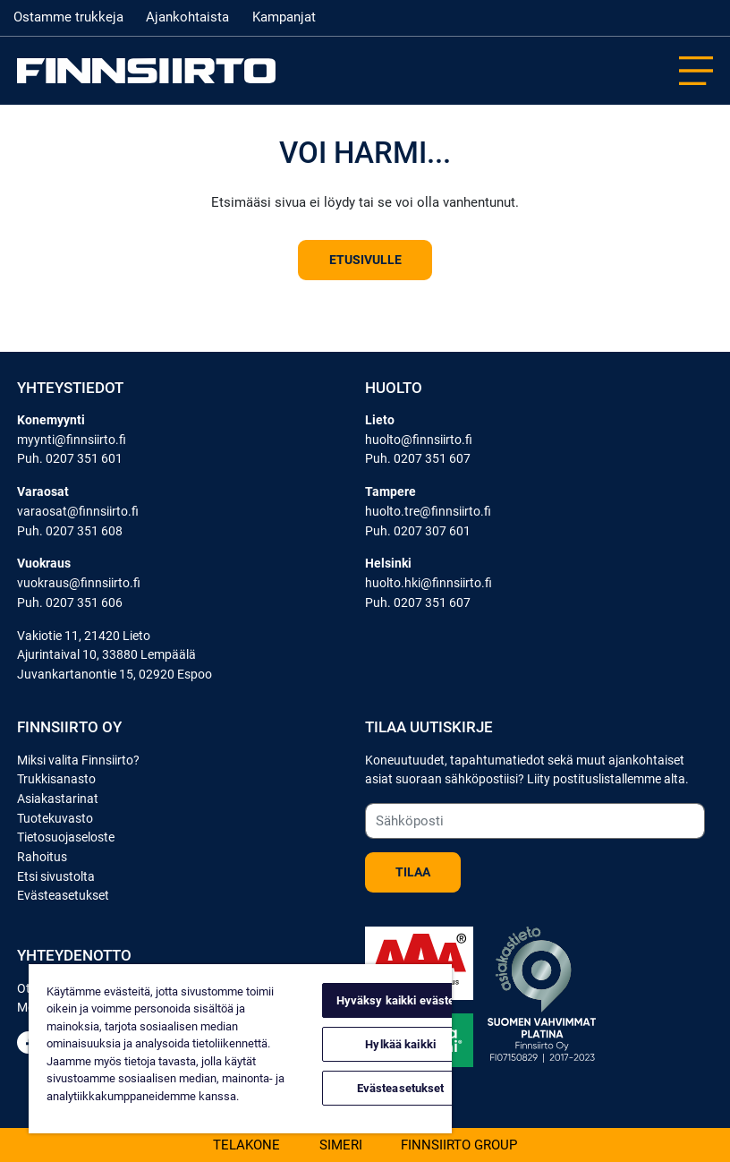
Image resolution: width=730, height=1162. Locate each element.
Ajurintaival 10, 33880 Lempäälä (106, 654)
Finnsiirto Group (459, 1144)
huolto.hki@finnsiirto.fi (428, 583)
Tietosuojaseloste (66, 837)
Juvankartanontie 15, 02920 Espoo (114, 674)
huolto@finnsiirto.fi (418, 440)
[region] (240, 1048)
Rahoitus (42, 857)
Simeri (340, 1144)
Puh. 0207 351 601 (70, 458)
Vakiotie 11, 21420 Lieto (83, 636)
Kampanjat (284, 17)
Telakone (246, 1144)
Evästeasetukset (63, 895)
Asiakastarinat (57, 799)
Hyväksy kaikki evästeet (400, 1000)
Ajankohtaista (187, 17)
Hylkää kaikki (400, 1044)
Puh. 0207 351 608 (70, 531)
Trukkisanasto (56, 779)
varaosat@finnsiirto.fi (78, 511)
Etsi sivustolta (56, 876)
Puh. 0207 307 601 (418, 531)
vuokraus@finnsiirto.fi (78, 583)
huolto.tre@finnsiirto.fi (428, 511)
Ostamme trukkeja (68, 17)
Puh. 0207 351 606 (70, 603)
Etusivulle (365, 260)
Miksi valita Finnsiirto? (78, 760)
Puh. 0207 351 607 (418, 458)
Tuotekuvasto (55, 818)
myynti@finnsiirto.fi (71, 440)
